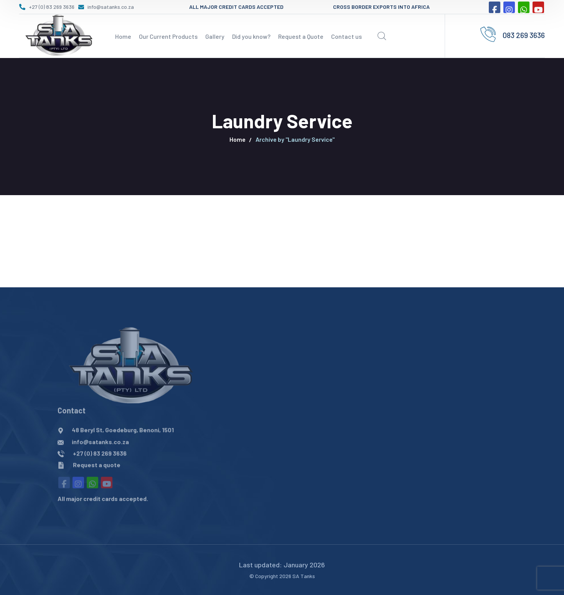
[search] (381, 36)
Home (237, 139)
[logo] (57, 35)
